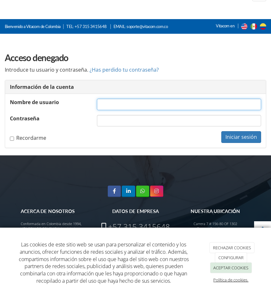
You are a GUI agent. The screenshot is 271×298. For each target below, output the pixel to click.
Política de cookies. (230, 280)
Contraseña (25, 118)
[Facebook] (114, 191)
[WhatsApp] (142, 191)
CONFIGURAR (231, 257)
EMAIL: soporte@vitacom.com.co (141, 26)
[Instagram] (156, 191)
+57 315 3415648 (139, 226)
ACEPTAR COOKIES (230, 268)
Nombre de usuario (34, 102)
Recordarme (28, 137)
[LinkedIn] (128, 191)
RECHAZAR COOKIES (232, 248)
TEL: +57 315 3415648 (86, 26)
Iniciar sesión (241, 136)
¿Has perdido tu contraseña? (124, 69)
